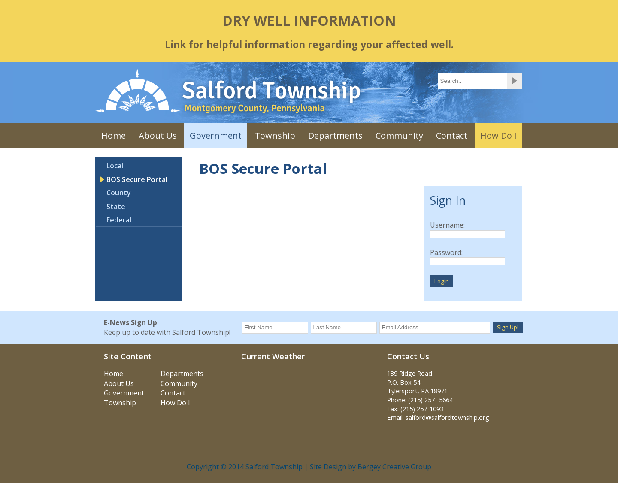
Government (216, 135)
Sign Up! (507, 327)
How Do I (498, 135)
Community (399, 135)
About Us (158, 135)
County (118, 192)
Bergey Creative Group (394, 466)
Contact (451, 135)
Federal (118, 220)
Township (274, 135)
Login (441, 281)
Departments (335, 135)
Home (113, 135)
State (115, 206)
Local (114, 165)
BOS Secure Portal (136, 179)
